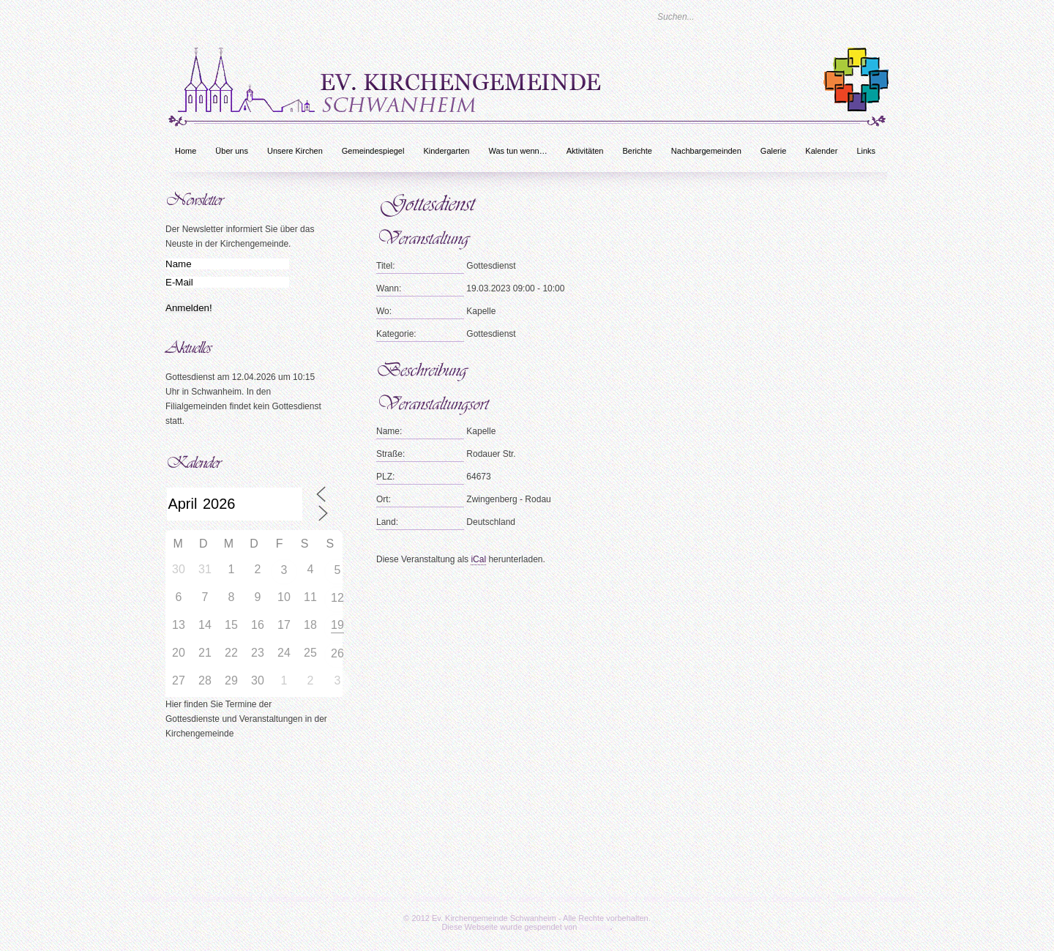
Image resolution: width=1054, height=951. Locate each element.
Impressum (736, 899)
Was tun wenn (671, 899)
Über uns (231, 150)
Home (185, 150)
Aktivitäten (585, 150)
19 (337, 625)
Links (865, 150)
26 (337, 653)
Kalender (821, 150)
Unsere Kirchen (295, 150)
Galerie (773, 150)
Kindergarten (446, 150)
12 (337, 598)
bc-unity (595, 926)
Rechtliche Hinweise (875, 899)
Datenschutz (796, 899)
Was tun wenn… (517, 150)
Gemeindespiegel (373, 150)
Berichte (636, 150)
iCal (478, 559)
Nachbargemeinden (706, 150)
